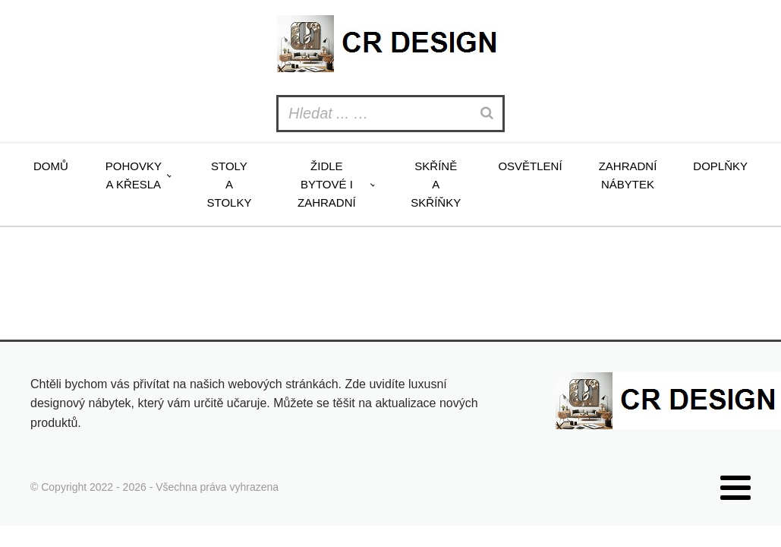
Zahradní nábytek (628, 175)
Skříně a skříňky (436, 184)
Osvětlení (530, 166)
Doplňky (720, 166)
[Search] (489, 113)
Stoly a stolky (229, 184)
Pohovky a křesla (133, 175)
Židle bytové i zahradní (327, 184)
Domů (50, 166)
